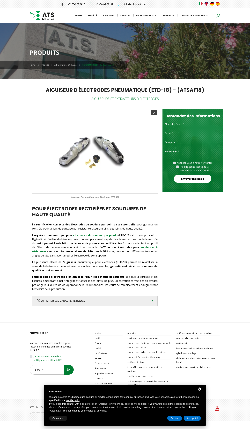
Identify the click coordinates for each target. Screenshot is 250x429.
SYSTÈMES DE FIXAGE (136, 362)
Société (92, 15)
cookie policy (73, 400)
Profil (97, 338)
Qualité (98, 348)
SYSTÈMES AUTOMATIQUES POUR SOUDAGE (194, 333)
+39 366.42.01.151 (104, 4)
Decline (175, 418)
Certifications (101, 353)
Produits (109, 15)
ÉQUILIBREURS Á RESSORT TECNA (140, 376)
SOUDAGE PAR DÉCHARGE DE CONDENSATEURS (146, 352)
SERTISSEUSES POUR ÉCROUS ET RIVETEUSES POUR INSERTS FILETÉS (147, 383)
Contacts (168, 15)
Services (125, 15)
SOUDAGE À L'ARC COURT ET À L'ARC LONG (143, 357)
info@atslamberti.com (135, 4)
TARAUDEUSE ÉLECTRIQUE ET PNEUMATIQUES (194, 348)
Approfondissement (104, 373)
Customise (58, 418)
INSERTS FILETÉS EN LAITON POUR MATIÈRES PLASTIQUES (144, 369)
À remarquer (101, 368)
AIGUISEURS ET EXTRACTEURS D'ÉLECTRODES (193, 367)
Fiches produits (146, 15)
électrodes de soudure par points (95, 235)
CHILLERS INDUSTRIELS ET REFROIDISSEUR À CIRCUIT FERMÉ (195, 360)
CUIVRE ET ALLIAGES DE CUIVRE (188, 338)
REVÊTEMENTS (182, 343)
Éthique (98, 343)
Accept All (192, 418)
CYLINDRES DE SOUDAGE (186, 353)
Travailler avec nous (194, 15)
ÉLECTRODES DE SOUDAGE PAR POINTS (143, 338)
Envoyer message (192, 179)
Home (78, 15)
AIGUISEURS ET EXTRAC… (65, 65)
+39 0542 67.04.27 (76, 4)
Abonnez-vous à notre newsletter (194, 162)
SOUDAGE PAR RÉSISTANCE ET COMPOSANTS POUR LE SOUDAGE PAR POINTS (149, 345)
